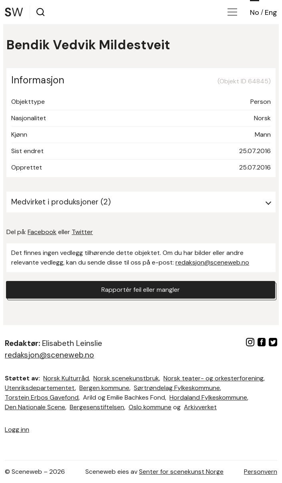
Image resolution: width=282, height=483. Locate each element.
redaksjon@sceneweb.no (212, 262)
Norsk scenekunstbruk (126, 378)
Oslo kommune (150, 407)
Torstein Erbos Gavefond (42, 397)
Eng (271, 12)
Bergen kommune (104, 388)
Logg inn (17, 429)
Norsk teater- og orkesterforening (213, 378)
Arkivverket (200, 407)
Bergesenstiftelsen (97, 407)
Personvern (260, 471)
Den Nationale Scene (35, 407)
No (254, 12)
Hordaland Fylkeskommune (208, 397)
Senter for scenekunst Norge (181, 471)
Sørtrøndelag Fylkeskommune (177, 388)
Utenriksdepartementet (40, 388)
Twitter (82, 232)
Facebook (42, 232)
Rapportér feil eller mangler (140, 289)
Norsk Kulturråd (66, 378)
